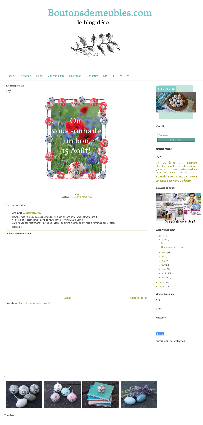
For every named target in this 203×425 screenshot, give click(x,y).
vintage (185, 180)
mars (164, 269)
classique (183, 166)
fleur (78, 197)
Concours (92, 75)
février (165, 273)
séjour (193, 176)
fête (72, 197)
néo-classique (189, 169)
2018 (162, 236)
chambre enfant (165, 166)
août (164, 239)
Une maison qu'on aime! (172, 247)
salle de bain (191, 173)
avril (164, 265)
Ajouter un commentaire (19, 233)
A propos (25, 75)
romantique (161, 173)
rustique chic (175, 172)
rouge (89, 197)
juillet (164, 252)
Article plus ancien (138, 298)
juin (164, 257)
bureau (181, 163)
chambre (192, 162)
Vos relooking (56, 75)
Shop (39, 75)
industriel (173, 169)
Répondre (17, 227)
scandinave (164, 176)
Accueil (11, 75)
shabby (181, 176)
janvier (165, 277)
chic (176, 166)
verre (176, 180)
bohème (169, 162)
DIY (105, 75)
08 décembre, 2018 (32, 213)
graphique (160, 169)
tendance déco (164, 180)
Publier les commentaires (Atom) (34, 303)
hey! (163, 243)
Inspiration (75, 75)
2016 (162, 287)
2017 (162, 282)
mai (164, 261)
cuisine (193, 166)
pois (83, 197)
